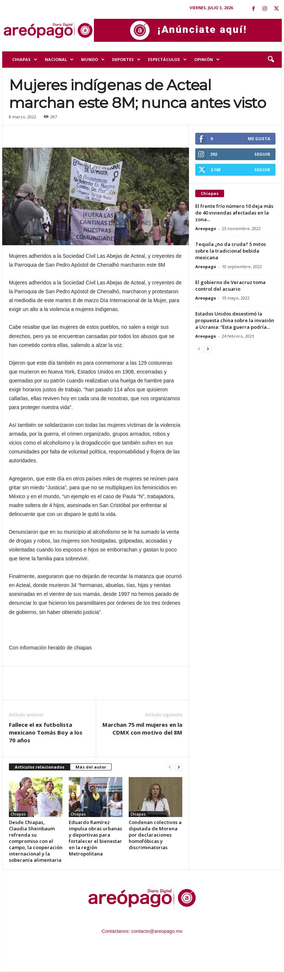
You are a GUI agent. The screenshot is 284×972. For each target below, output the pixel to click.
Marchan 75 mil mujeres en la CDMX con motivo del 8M (142, 728)
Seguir (262, 154)
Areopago (205, 228)
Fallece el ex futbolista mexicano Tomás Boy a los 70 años (45, 732)
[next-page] (178, 767)
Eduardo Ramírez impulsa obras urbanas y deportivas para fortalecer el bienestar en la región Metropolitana (95, 838)
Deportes (126, 59)
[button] (271, 59)
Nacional (59, 59)
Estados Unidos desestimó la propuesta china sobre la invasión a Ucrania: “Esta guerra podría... (234, 320)
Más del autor (90, 767)
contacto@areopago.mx (156, 931)
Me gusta (259, 138)
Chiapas (24, 59)
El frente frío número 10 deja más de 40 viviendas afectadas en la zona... (234, 213)
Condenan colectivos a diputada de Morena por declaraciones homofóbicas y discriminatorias (155, 835)
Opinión (207, 59)
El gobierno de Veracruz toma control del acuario (230, 285)
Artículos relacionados (39, 767)
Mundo (93, 59)
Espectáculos (167, 59)
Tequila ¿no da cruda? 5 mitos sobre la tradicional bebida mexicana (230, 251)
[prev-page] (169, 767)
